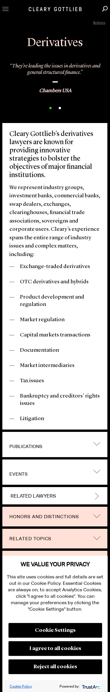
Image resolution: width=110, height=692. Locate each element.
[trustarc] (90, 686)
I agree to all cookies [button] (55, 648)
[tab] (54, 444)
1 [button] (50, 108)
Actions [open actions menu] (99, 22)
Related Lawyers (33, 496)
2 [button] (60, 108)
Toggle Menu (5, 9)
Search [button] (105, 8)
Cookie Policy (21, 686)
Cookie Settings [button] (55, 630)
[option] (55, 76)
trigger (96, 444)
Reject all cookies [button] (55, 666)
